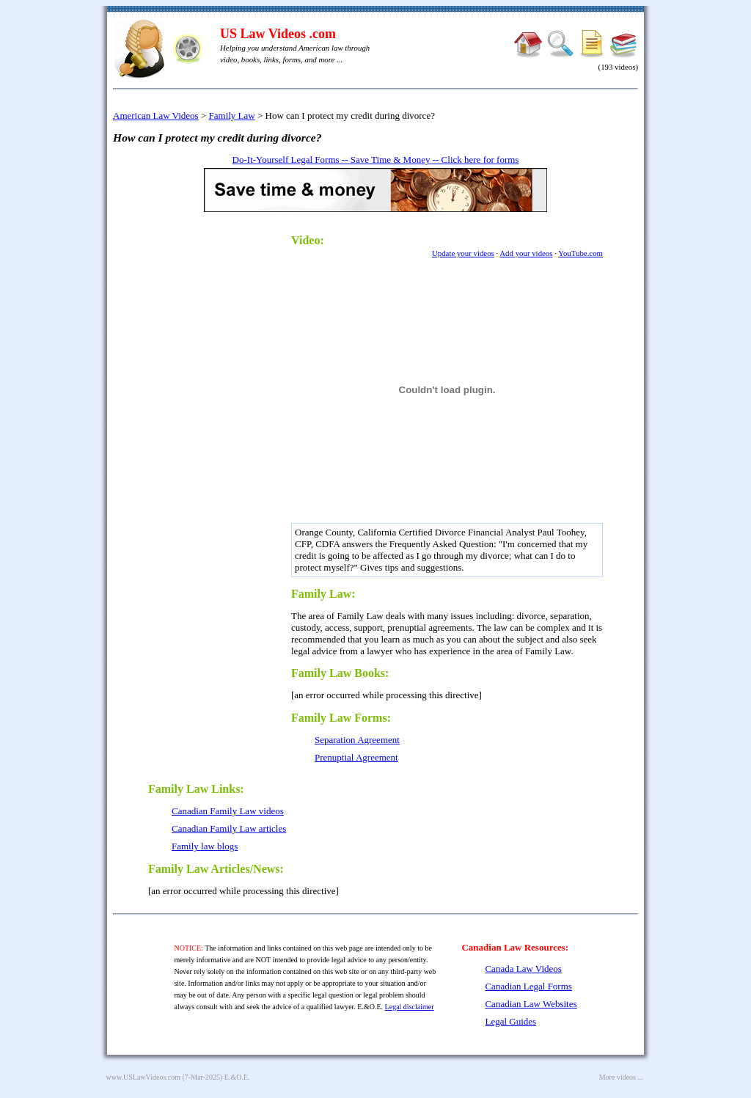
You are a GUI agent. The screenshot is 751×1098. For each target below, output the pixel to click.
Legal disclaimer (409, 1007)
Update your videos (463, 253)
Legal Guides (510, 1021)
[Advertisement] (214, 444)
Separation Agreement (357, 739)
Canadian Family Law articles (229, 828)
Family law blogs (205, 846)
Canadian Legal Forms (528, 986)
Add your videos (525, 253)
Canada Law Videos (523, 968)
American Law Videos (156, 115)
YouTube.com (580, 253)
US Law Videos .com (278, 33)
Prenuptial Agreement (356, 757)
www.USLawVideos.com (143, 1077)
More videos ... (621, 1077)
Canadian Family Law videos (228, 810)
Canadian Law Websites (530, 1003)
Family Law (232, 115)
